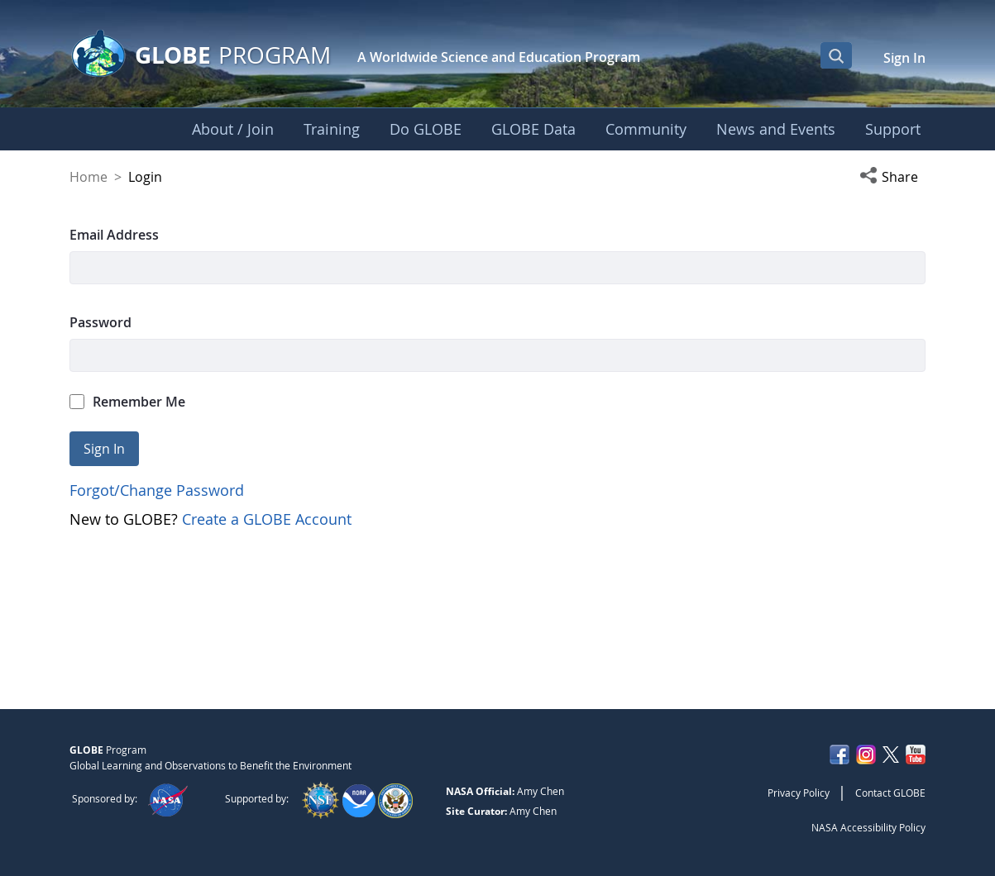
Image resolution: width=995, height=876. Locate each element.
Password (100, 322)
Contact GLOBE (890, 792)
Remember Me (127, 402)
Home (88, 177)
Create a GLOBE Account (267, 519)
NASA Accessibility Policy (868, 827)
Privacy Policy (799, 792)
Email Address (114, 235)
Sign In (904, 58)
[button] (892, 177)
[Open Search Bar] (836, 55)
